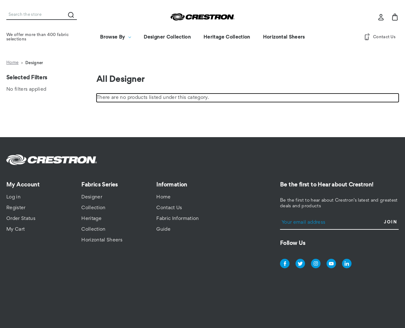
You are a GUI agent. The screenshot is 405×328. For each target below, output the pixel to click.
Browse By (115, 37)
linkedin (346, 263)
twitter (300, 263)
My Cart (15, 229)
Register (16, 208)
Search (71, 15)
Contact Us (379, 37)
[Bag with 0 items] (395, 17)
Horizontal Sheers (284, 37)
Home (163, 197)
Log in (13, 197)
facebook (284, 263)
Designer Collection (167, 37)
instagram (315, 263)
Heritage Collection (226, 37)
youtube (331, 263)
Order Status (20, 218)
